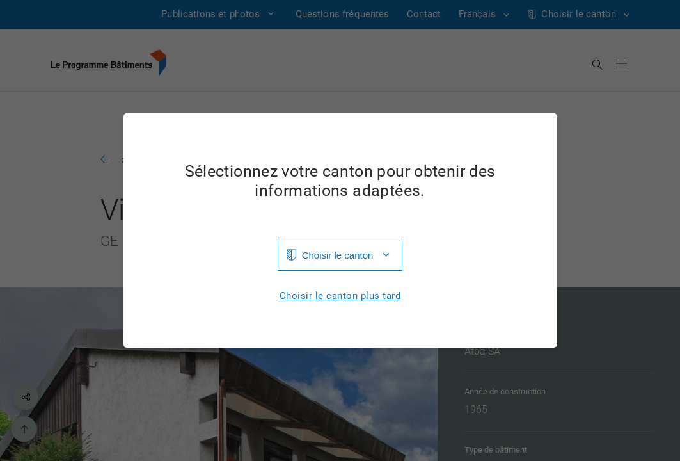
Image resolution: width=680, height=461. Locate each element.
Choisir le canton (338, 255)
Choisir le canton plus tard (340, 296)
